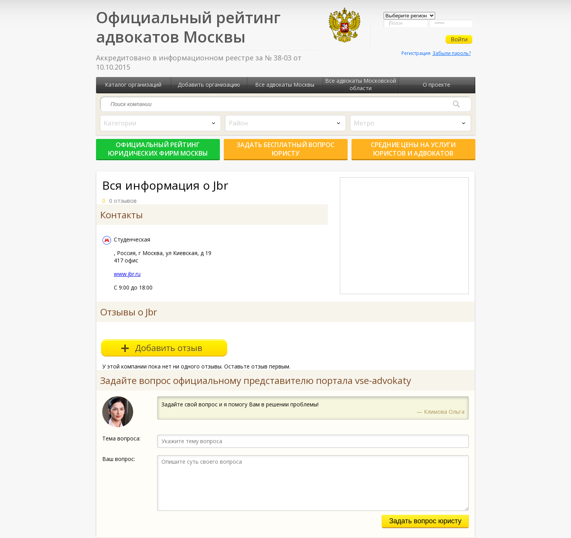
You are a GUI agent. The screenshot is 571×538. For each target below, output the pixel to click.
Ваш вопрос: (118, 459)
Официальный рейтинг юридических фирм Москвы (158, 149)
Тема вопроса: (121, 438)
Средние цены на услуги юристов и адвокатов (413, 149)
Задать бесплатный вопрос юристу (285, 149)
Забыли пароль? (451, 53)
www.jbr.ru (127, 274)
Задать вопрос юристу (425, 521)
